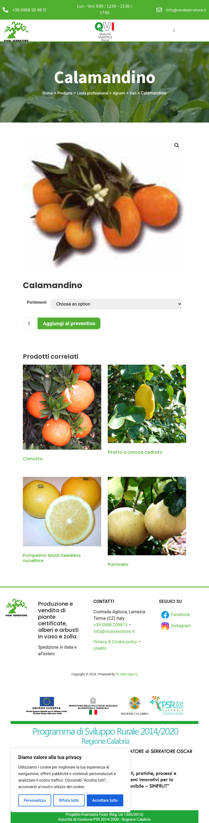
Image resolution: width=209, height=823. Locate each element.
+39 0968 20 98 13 (29, 10)
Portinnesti (37, 302)
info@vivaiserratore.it (186, 10)
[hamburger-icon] (174, 30)
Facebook (175, 615)
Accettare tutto (105, 800)
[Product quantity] (29, 324)
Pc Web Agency (126, 674)
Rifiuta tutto (69, 800)
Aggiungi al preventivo (69, 323)
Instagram (175, 626)
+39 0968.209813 (111, 624)
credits (100, 648)
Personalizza (35, 800)
